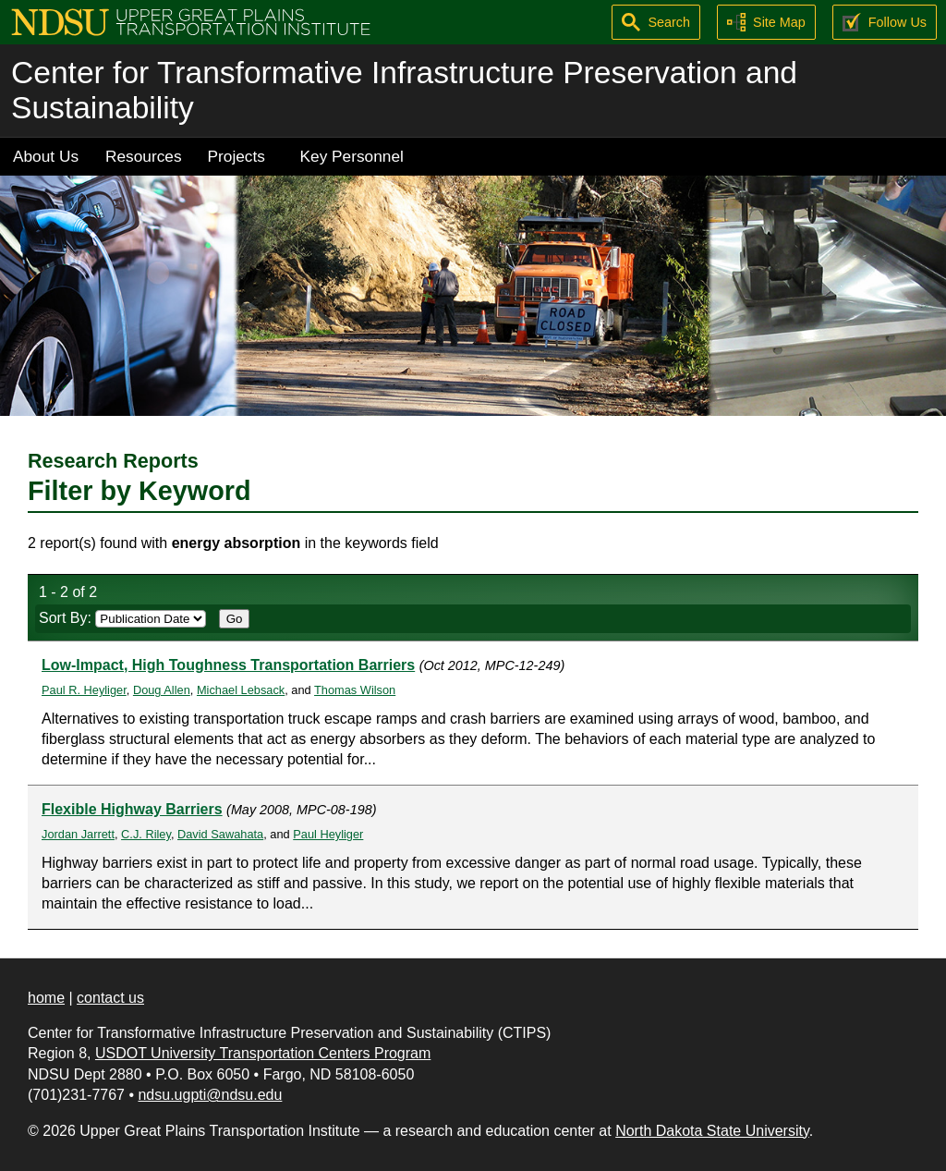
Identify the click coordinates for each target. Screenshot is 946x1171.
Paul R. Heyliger (84, 690)
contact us (110, 998)
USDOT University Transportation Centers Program (263, 1053)
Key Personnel (352, 156)
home (46, 998)
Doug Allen (161, 690)
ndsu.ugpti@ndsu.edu (210, 1095)
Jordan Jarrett (78, 834)
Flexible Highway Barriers (132, 809)
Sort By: (122, 618)
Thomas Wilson (354, 690)
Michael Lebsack (241, 690)
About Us (46, 156)
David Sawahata (220, 834)
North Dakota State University (712, 1131)
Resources (143, 156)
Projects (236, 156)
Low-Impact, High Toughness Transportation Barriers (228, 665)
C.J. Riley (146, 834)
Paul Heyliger (328, 834)
